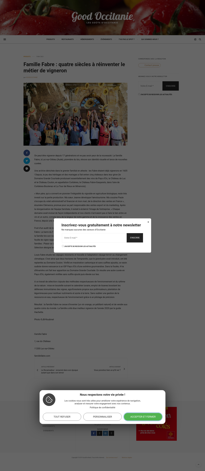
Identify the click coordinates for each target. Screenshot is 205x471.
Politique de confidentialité (102, 407)
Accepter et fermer (143, 416)
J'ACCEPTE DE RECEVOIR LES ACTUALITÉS (79, 246)
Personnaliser (102, 416)
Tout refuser (62, 416)
